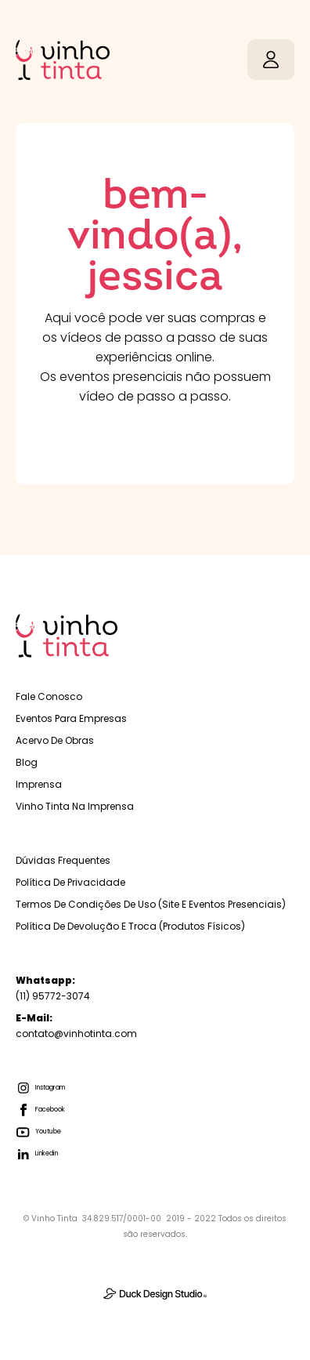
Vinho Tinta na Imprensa (75, 806)
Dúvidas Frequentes (63, 860)
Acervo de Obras (55, 740)
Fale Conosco (49, 696)
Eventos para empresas (71, 718)
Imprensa (39, 784)
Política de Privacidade (70, 882)
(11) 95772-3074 (53, 988)
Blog (27, 762)
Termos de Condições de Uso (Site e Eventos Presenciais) (151, 904)
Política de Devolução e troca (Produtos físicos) (130, 926)
